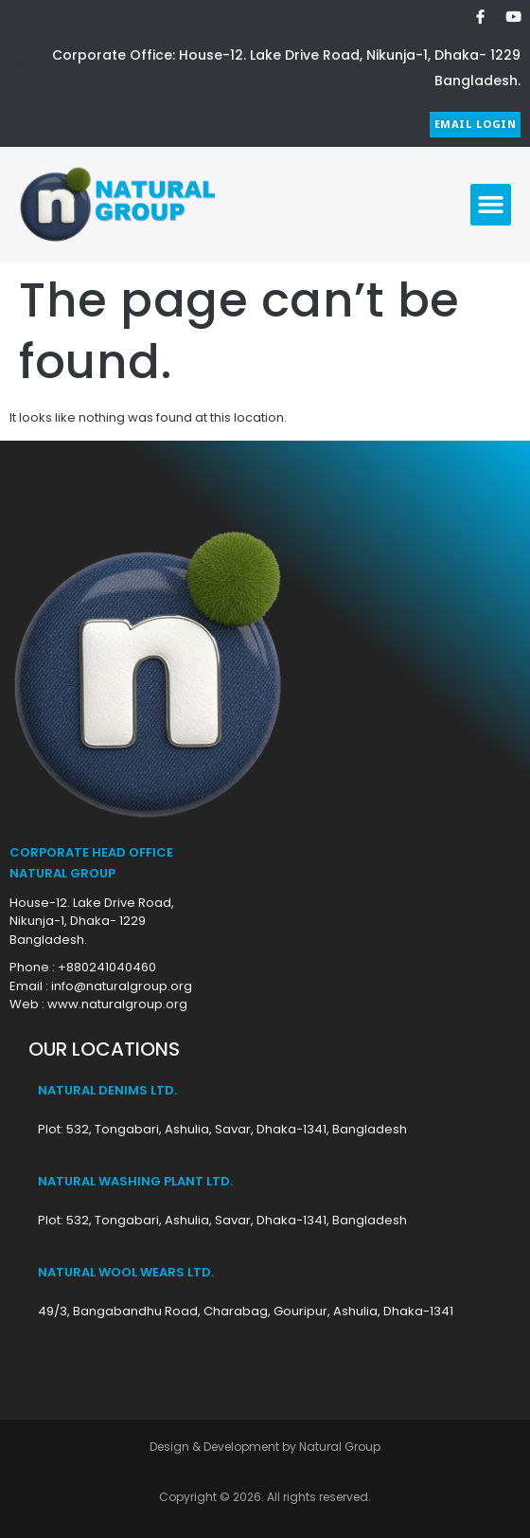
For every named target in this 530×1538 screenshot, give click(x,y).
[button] (491, 205)
